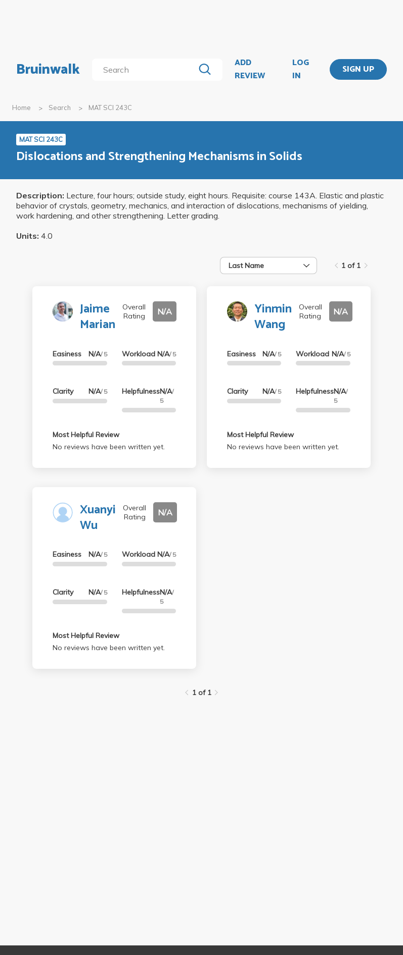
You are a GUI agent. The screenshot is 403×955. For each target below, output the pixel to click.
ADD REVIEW (250, 69)
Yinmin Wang (273, 317)
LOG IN (300, 69)
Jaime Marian (97, 317)
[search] (145, 70)
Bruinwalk (48, 70)
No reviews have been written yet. (109, 446)
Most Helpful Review (86, 434)
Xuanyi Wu (98, 518)
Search (60, 107)
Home (21, 107)
